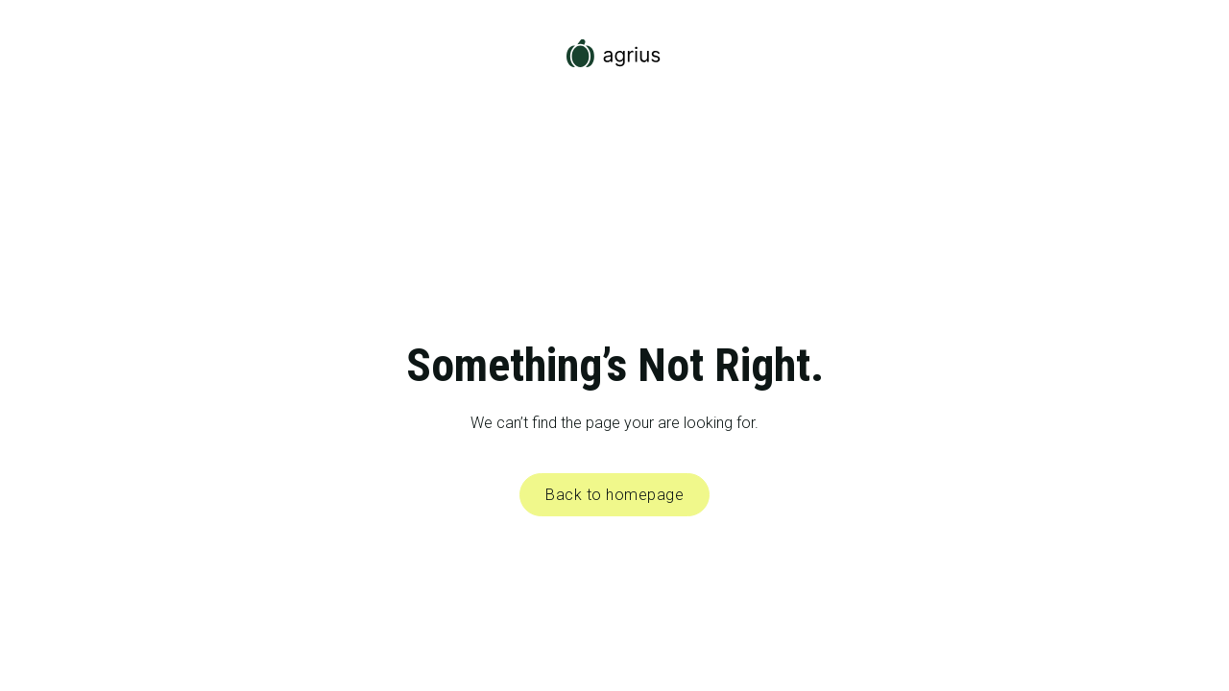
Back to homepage (614, 495)
